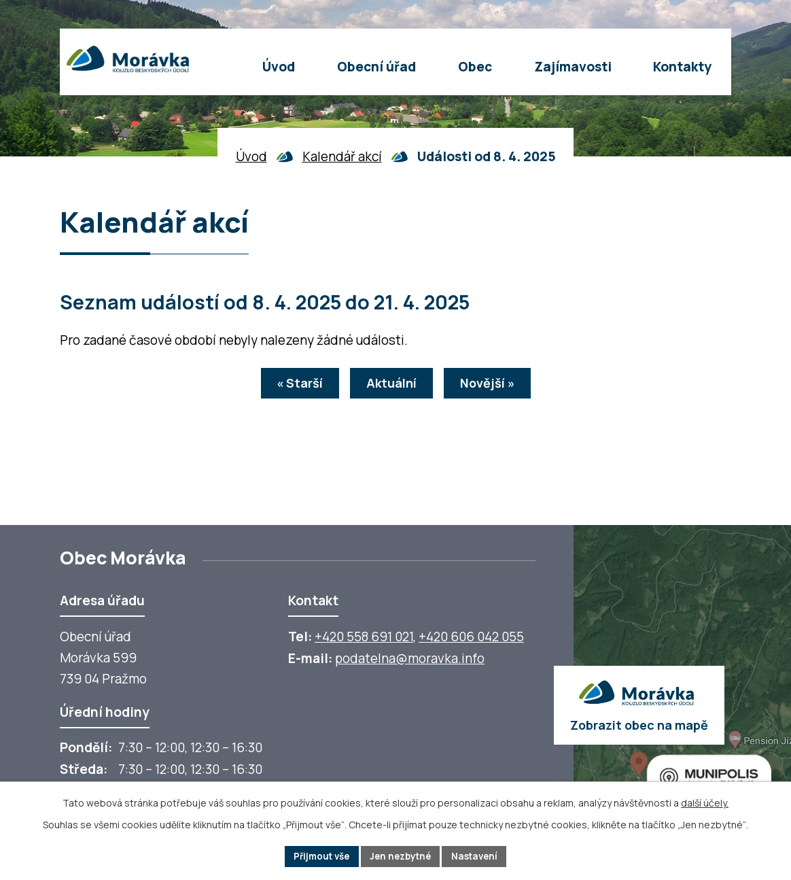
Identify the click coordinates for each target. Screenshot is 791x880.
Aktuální (391, 385)
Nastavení (479, 855)
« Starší (292, 385)
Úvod (251, 156)
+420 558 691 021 (364, 636)
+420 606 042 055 (471, 636)
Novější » (495, 385)
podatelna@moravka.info (410, 658)
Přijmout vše (317, 855)
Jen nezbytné (401, 855)
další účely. (704, 801)
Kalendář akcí (342, 156)
